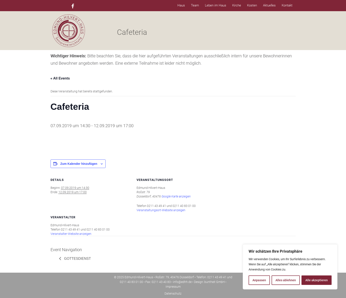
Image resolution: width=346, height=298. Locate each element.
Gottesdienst (77, 258)
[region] (290, 266)
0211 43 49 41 (216, 277)
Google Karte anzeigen (176, 196)
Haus (181, 5)
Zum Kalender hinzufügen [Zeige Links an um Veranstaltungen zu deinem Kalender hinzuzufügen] (78, 163)
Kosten (252, 5)
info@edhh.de (182, 282)
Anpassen (259, 280)
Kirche (236, 5)
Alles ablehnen (285, 280)
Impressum (173, 286)
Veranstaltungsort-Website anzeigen (161, 210)
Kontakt (287, 5)
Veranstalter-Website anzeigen (71, 233)
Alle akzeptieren (316, 280)
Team (195, 5)
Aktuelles (269, 5)
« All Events (60, 78)
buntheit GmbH (214, 282)
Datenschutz (173, 293)
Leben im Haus (215, 5)
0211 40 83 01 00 (131, 282)
